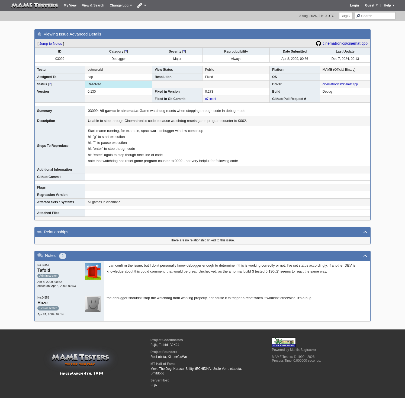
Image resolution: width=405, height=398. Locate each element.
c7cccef (210, 99)
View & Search (93, 5)
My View (70, 5)
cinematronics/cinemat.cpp (345, 43)
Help (387, 5)
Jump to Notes (50, 43)
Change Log (119, 5)
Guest (369, 5)
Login (354, 5)
